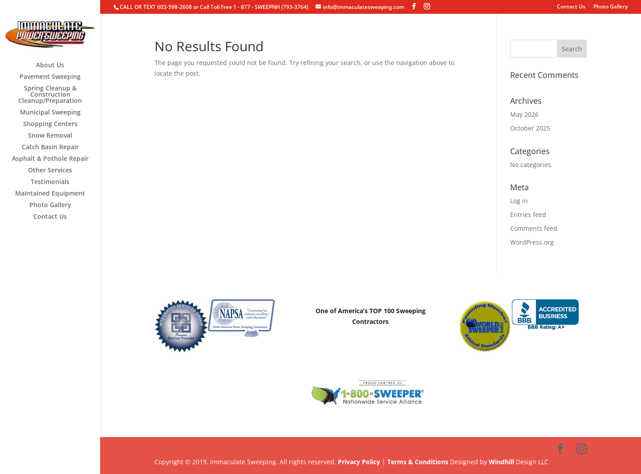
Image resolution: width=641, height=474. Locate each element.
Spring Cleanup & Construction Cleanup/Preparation (50, 95)
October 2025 (530, 128)
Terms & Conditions (417, 462)
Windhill (501, 462)
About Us (50, 65)
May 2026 (524, 114)
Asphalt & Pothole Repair (50, 159)
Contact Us (571, 7)
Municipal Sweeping (50, 112)
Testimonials (50, 182)
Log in (519, 200)
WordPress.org (532, 242)
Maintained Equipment (50, 193)
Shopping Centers (50, 124)
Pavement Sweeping (50, 77)
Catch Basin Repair (50, 147)
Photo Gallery (610, 7)
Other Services (50, 170)
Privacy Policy (359, 462)
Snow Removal (50, 135)
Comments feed (533, 228)
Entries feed (528, 214)
